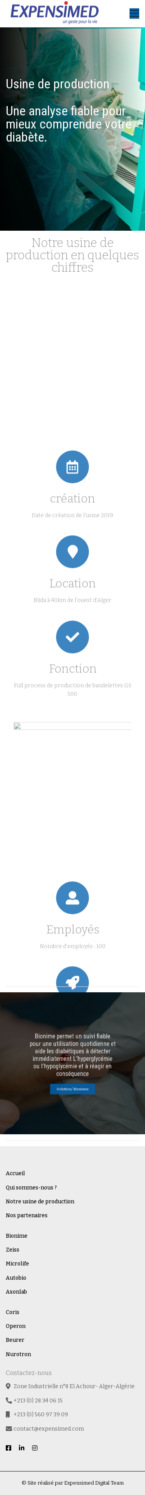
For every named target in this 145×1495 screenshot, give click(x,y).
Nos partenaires (27, 1215)
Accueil (15, 1173)
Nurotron (18, 1354)
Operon (16, 1326)
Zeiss (12, 1250)
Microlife (17, 1263)
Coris (12, 1312)
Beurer (15, 1340)
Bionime (16, 1236)
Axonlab (16, 1292)
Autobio (16, 1278)
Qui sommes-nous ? (31, 1187)
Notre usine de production (40, 1201)
